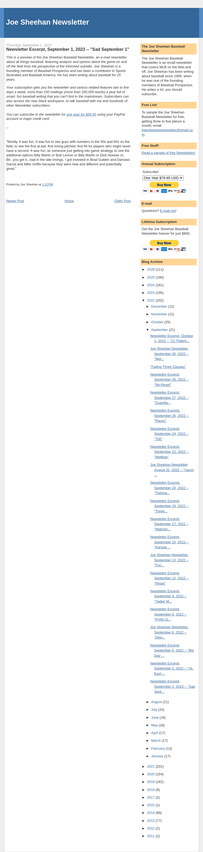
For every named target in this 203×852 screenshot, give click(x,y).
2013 (151, 821)
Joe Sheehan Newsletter (47, 22)
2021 (151, 766)
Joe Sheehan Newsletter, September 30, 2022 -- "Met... (169, 354)
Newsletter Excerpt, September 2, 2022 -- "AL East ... (171, 668)
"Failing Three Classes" (168, 367)
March (156, 740)
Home (69, 201)
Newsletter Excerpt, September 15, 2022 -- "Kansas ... (169, 542)
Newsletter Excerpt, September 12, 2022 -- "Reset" (169, 578)
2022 (151, 300)
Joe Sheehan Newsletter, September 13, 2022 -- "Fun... (169, 560)
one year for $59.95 (81, 114)
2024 (151, 285)
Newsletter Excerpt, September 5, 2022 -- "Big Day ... (172, 650)
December (159, 306)
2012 (151, 828)
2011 (151, 836)
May (155, 725)
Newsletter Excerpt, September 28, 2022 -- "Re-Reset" (169, 379)
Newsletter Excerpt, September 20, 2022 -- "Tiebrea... (169, 488)
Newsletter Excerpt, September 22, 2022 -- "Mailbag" (169, 452)
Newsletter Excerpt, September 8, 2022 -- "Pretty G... (168, 614)
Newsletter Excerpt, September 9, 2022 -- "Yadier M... (168, 596)
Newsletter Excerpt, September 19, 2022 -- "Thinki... (169, 506)
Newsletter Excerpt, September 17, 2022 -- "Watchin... (169, 524)
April (155, 733)
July (154, 710)
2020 (151, 774)
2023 (151, 293)
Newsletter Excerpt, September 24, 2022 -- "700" (169, 434)
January (157, 756)
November (159, 314)
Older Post (122, 201)
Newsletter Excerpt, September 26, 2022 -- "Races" (169, 415)
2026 (151, 269)
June (155, 717)
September (160, 330)
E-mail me (168, 211)
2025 (151, 277)
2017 (151, 797)
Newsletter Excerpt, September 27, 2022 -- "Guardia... (169, 397)
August (157, 702)
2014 (151, 813)
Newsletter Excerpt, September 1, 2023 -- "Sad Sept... (172, 686)
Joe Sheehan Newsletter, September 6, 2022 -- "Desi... (169, 632)
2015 (151, 805)
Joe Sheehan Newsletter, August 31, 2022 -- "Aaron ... (172, 470)
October (157, 322)
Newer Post (15, 201)
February (158, 748)
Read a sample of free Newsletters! (168, 153)
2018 (151, 790)
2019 (151, 782)
